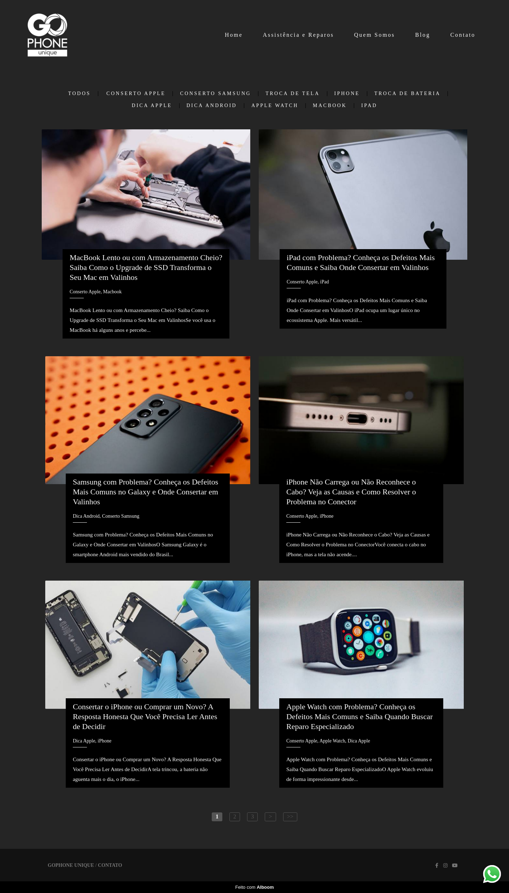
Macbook (330, 105)
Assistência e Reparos (298, 35)
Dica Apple (152, 105)
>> (290, 816)
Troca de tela (292, 93)
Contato (462, 35)
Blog (422, 35)
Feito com (254, 887)
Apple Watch (274, 105)
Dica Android (212, 105)
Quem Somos (374, 35)
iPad (369, 105)
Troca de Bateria (407, 93)
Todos (79, 93)
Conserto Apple (135, 93)
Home (234, 35)
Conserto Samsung (215, 93)
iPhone (347, 93)
